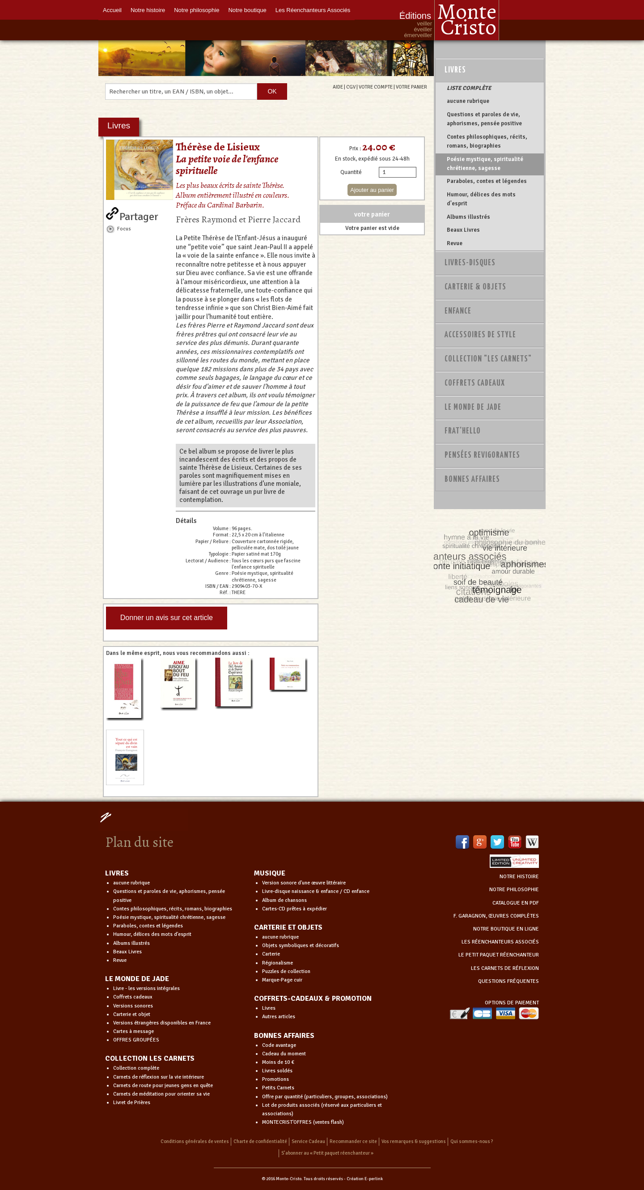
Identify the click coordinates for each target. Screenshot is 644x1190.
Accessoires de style (480, 335)
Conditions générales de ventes (195, 1141)
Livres (455, 70)
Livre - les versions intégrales (146, 988)
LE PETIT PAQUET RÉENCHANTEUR (498, 955)
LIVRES (117, 873)
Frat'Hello (463, 431)
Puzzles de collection (286, 971)
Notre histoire (148, 10)
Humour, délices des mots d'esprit (481, 199)
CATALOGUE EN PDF (515, 903)
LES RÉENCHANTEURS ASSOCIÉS (500, 942)
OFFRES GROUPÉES (136, 1040)
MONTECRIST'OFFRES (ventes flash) (303, 1122)
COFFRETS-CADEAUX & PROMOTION (313, 998)
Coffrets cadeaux (133, 997)
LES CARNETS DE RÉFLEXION (505, 968)
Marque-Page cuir (282, 980)
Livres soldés (277, 1070)
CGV (351, 87)
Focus (124, 228)
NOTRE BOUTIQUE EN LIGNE (506, 929)
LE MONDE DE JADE (137, 978)
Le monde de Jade (473, 408)
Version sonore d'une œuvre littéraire (304, 883)
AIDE (338, 87)
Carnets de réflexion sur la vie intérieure (158, 1077)
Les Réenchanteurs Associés (313, 10)
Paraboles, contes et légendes (487, 181)
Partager (138, 215)
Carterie (271, 954)
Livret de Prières (131, 1102)
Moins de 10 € (278, 1062)
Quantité (351, 172)
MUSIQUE (269, 873)
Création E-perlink (365, 1179)
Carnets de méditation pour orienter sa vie (161, 1094)
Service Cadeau (308, 1141)
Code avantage (279, 1045)
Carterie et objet (131, 1014)
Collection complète (136, 1068)
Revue (454, 243)
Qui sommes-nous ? (471, 1141)
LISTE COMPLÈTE (469, 88)
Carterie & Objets (475, 287)
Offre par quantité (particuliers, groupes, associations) (325, 1096)
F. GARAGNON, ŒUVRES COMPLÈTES (496, 916)
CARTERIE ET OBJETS (288, 927)
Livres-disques (470, 263)
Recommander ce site (353, 1141)
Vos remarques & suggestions (413, 1141)
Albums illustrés (468, 217)
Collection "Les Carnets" (488, 359)
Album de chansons (284, 900)
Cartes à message (133, 1031)
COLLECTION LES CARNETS (150, 1058)
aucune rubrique (468, 101)
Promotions (275, 1079)
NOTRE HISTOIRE (519, 876)
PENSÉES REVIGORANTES (482, 455)
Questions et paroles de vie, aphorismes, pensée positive (484, 119)
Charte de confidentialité (260, 1141)
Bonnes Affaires (472, 480)
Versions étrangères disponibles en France (162, 1023)
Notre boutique (247, 10)
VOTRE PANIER (411, 87)
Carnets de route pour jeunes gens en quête (163, 1085)
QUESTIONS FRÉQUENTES (508, 981)
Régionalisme (277, 963)
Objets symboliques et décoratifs (300, 945)
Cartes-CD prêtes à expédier (294, 908)
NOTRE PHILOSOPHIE (514, 889)
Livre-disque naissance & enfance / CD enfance (315, 891)
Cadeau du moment (284, 1053)
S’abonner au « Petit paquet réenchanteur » (327, 1153)
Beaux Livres (463, 230)
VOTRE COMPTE (376, 87)
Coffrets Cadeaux (475, 383)
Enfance (458, 311)
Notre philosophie (196, 10)
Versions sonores (133, 1006)
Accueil (112, 10)
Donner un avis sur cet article (166, 617)
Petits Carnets (278, 1087)
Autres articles (278, 1016)
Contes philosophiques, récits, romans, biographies (487, 141)
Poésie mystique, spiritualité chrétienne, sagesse (485, 164)
